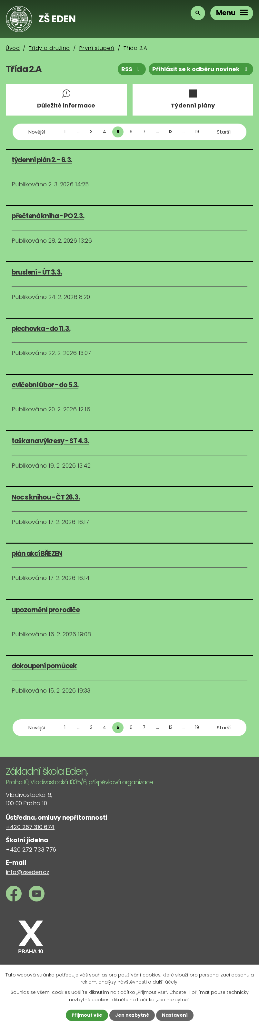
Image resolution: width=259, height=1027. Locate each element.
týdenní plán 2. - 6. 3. (42, 159)
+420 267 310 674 (30, 827)
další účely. (165, 982)
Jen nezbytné (132, 1015)
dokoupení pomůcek (44, 665)
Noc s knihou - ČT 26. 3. (46, 497)
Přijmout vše (87, 1015)
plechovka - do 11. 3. (41, 328)
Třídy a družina (49, 48)
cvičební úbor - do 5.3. (45, 384)
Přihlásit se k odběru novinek (201, 69)
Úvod (13, 48)
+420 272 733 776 (31, 849)
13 (171, 132)
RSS (132, 69)
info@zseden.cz (27, 872)
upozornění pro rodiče (46, 609)
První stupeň (97, 48)
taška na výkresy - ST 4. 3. (50, 440)
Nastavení (175, 1015)
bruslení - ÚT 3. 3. (37, 272)
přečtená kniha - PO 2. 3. (48, 215)
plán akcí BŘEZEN (37, 553)
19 (197, 132)
